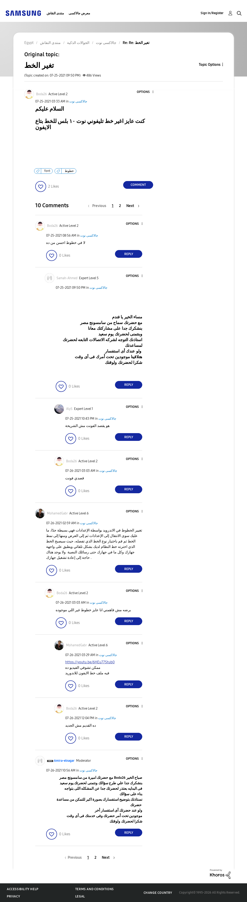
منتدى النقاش (55, 13)
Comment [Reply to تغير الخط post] (138, 185)
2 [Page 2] (120, 206)
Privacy (13, 896)
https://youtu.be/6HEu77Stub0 (90, 662)
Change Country (158, 893)
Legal (80, 896)
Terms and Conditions (94, 889)
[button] (145, 92)
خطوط (69, 171)
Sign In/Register (212, 13)
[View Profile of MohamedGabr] (57, 513)
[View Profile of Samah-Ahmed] (67, 278)
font (47, 171)
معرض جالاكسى (79, 13)
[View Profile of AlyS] (69, 409)
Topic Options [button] (209, 64)
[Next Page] (132, 205)
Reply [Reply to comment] (128, 254)
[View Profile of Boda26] (41, 94)
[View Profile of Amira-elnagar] (64, 761)
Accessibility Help (22, 889)
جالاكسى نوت (78, 101)
